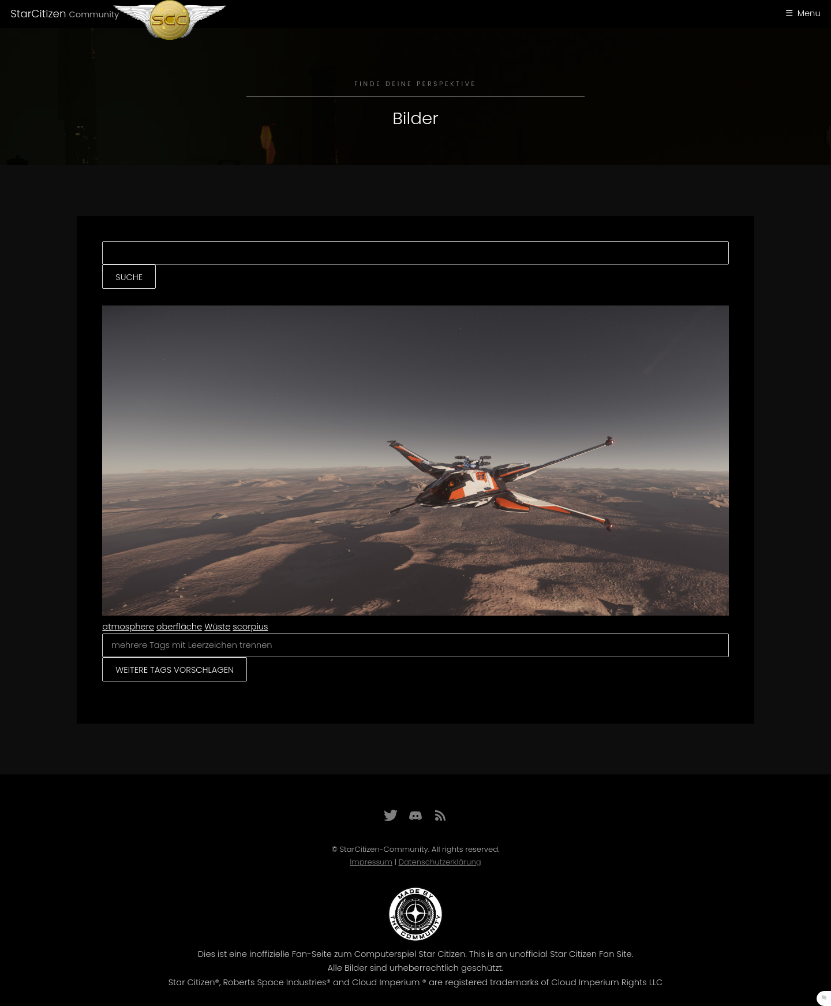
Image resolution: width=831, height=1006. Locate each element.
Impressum (371, 861)
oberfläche (179, 626)
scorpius (250, 626)
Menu (809, 13)
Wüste (217, 626)
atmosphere (128, 626)
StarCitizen (64, 13)
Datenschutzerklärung (440, 861)
